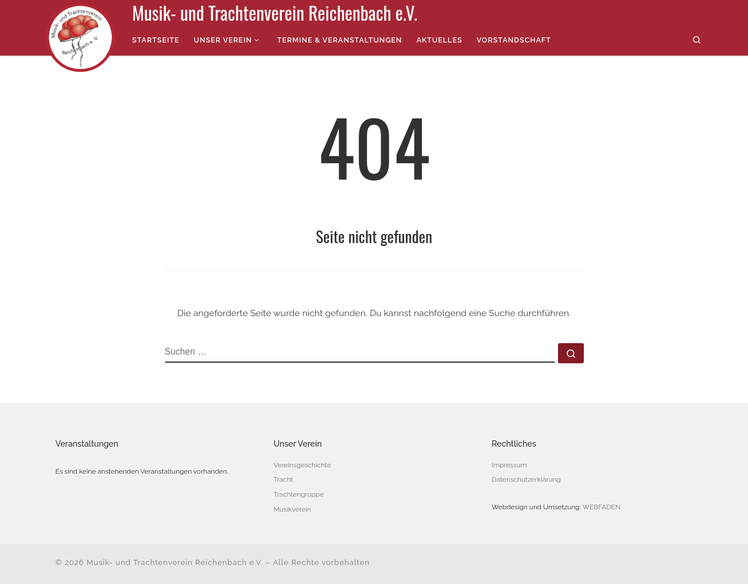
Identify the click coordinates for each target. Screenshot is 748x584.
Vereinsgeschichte (302, 465)
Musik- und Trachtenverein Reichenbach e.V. (175, 562)
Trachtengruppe (299, 494)
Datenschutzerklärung (526, 479)
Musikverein (292, 509)
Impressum (509, 465)
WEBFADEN (602, 507)
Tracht (283, 479)
